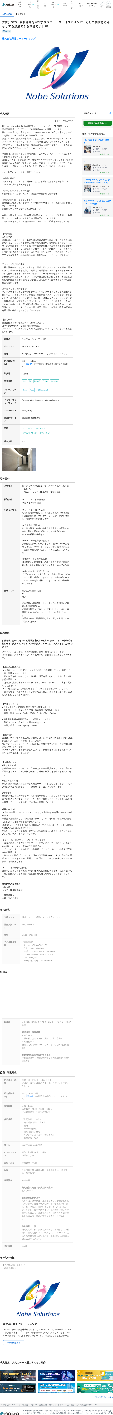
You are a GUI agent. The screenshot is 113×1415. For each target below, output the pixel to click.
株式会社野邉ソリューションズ (19, 38)
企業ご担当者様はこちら (92, 5)
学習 (27, 1392)
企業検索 (28, 1386)
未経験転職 (46, 1381)
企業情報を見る (13, 1294)
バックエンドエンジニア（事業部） (96, 141)
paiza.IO (77, 1398)
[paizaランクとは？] (110, 113)
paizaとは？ (80, 5)
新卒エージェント (95, 1381)
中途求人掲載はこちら (63, 1409)
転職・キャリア (31, 1381)
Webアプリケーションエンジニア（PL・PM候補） (97, 202)
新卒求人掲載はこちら (85, 1409)
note (65, 1398)
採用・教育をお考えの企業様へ (37, 1409)
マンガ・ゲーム (56, 1392)
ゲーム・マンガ (65, 5)
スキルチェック (40, 1392)
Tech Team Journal (33, 1398)
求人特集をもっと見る (104, 1348)
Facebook (41, 1404)
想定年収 (28, 355)
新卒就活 (58, 1381)
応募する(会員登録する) (97, 123)
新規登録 (108, 7)
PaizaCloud (91, 1398)
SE (85, 161)
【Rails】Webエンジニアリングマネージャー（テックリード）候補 (97, 181)
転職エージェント (74, 1381)
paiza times (52, 1398)
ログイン (102, 7)
